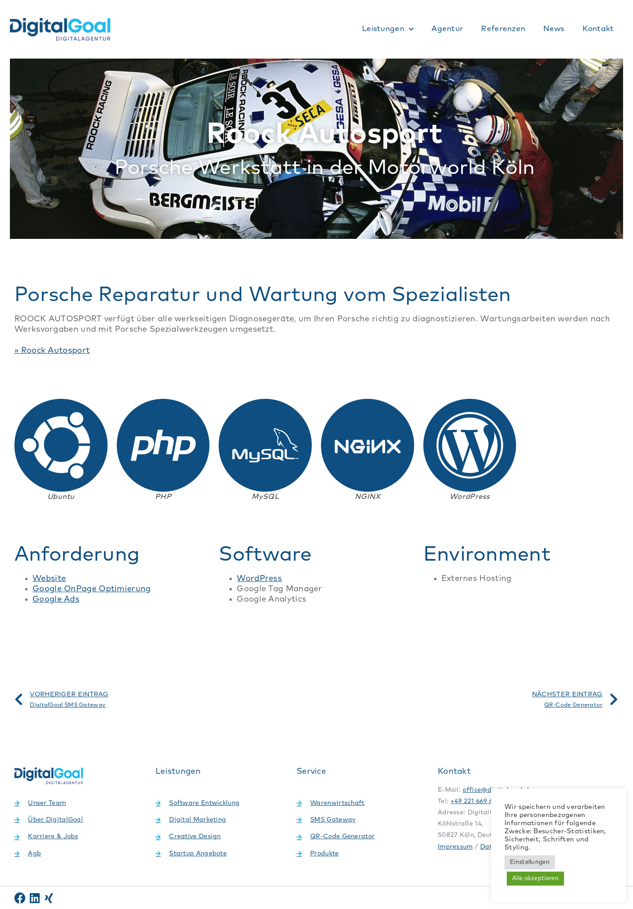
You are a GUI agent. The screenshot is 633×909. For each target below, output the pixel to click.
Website (49, 579)
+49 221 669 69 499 (479, 801)
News (553, 29)
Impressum (455, 847)
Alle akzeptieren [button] (535, 879)
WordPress (259, 579)
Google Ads (55, 599)
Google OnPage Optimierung (91, 589)
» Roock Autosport (52, 351)
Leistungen (387, 29)
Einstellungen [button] (530, 862)
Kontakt (598, 29)
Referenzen (503, 29)
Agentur (447, 29)
